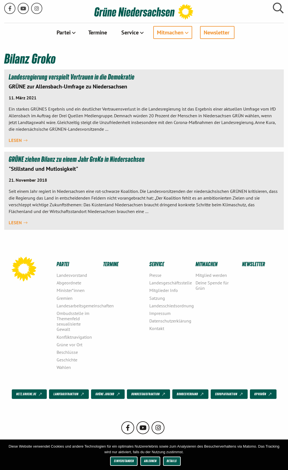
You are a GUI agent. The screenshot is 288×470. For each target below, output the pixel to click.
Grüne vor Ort (69, 344)
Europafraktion (229, 394)
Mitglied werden (211, 275)
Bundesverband (191, 394)
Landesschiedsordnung (170, 305)
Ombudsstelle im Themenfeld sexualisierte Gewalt (73, 321)
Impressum (160, 313)
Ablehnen (150, 461)
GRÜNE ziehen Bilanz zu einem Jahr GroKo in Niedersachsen (77, 159)
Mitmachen (170, 32)
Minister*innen (71, 290)
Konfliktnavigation (74, 337)
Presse (155, 275)
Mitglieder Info (163, 290)
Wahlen (64, 367)
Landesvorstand (72, 275)
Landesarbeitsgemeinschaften (77, 305)
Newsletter (216, 32)
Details (172, 461)
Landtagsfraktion (69, 394)
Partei (64, 32)
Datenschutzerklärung (170, 321)
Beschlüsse (67, 352)
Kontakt (156, 328)
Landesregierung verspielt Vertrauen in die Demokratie (71, 77)
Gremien (65, 298)
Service (130, 32)
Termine (97, 32)
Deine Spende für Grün (212, 285)
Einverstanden (124, 461)
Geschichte (67, 360)
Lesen (18, 140)
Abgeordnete (69, 283)
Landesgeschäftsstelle (170, 283)
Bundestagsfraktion (148, 394)
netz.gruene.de (29, 394)
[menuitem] (65, 32)
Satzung (157, 298)
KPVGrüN (263, 394)
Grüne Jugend (108, 394)
